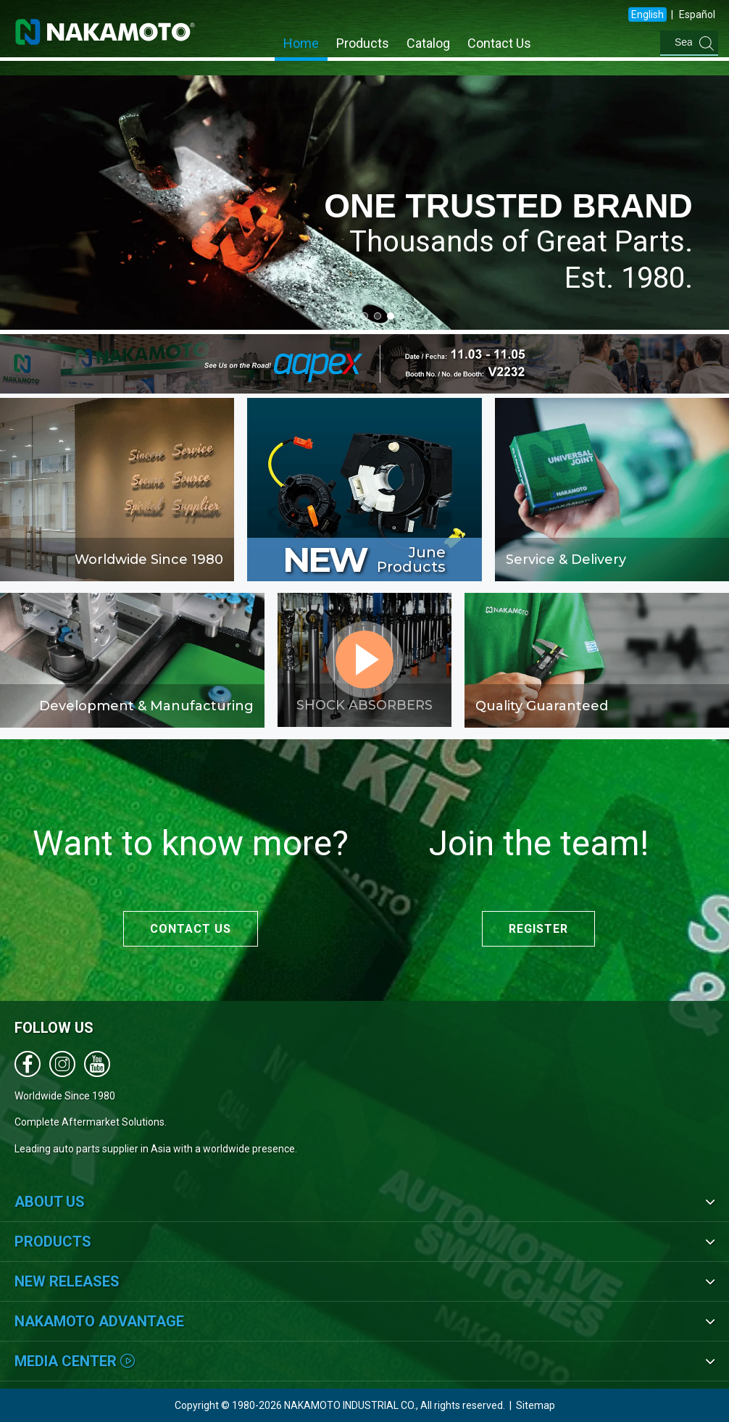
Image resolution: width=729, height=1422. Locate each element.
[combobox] (634, 42)
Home (301, 43)
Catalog (428, 43)
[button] (338, 316)
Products (362, 43)
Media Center (74, 1361)
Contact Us (499, 43)
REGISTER (538, 929)
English (647, 14)
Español (697, 14)
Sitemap (535, 1405)
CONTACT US (190, 929)
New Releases (67, 1281)
